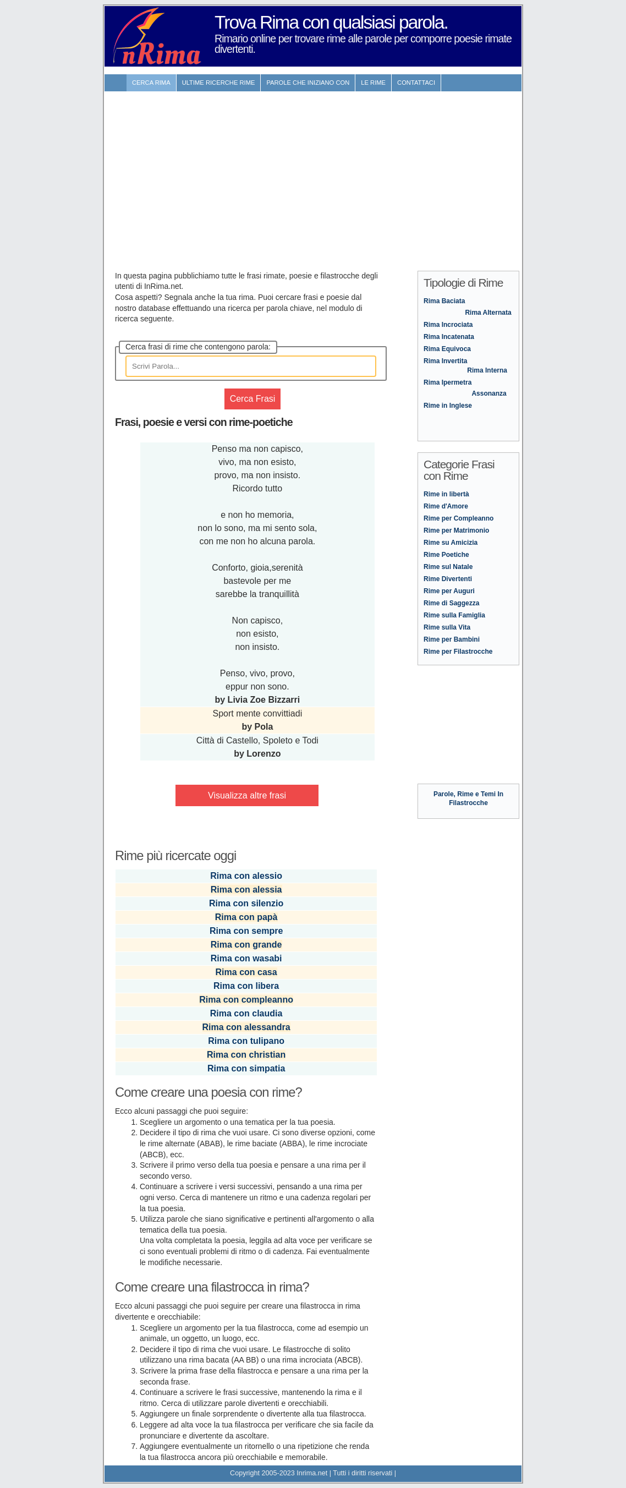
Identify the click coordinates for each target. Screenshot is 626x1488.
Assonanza (488, 393)
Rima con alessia (246, 889)
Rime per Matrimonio (456, 530)
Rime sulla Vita (447, 627)
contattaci (416, 82)
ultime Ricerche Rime (218, 82)
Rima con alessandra (246, 1027)
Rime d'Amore (446, 506)
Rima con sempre (246, 931)
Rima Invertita (445, 361)
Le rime (373, 82)
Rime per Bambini (452, 639)
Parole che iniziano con (307, 82)
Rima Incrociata (448, 325)
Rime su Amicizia (450, 542)
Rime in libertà (446, 494)
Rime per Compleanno (458, 518)
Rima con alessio (246, 875)
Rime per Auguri (449, 591)
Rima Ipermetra (447, 382)
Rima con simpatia (246, 1068)
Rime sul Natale (448, 567)
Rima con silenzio (246, 903)
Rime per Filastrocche (458, 651)
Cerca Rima (151, 82)
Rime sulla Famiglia (454, 615)
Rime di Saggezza (451, 603)
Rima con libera (246, 986)
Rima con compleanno (246, 999)
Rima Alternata (488, 312)
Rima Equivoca (447, 349)
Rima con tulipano (246, 1041)
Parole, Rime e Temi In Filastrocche (468, 794)
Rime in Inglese (448, 405)
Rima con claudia (246, 1013)
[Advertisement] (313, 176)
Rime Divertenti (448, 579)
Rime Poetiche (446, 555)
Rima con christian (246, 1054)
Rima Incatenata (449, 337)
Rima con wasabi (246, 958)
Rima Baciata (444, 301)
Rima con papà (246, 917)
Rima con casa (246, 972)
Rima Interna (487, 370)
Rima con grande (246, 944)
